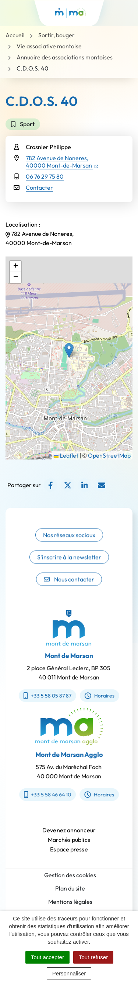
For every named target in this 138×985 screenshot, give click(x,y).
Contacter (39, 187)
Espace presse (69, 853)
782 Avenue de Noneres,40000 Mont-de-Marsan (62, 161)
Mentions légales (70, 901)
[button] (69, 350)
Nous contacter (69, 586)
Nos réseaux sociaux (69, 541)
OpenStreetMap (109, 455)
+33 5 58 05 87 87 (44, 695)
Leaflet (66, 455)
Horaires (96, 695)
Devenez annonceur (69, 833)
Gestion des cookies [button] (70, 875)
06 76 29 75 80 (45, 176)
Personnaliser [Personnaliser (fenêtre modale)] (69, 973)
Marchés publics (69, 843)
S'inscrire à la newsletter (69, 564)
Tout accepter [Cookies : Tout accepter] (47, 957)
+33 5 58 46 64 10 (50, 794)
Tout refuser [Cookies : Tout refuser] (93, 957)
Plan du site (70, 888)
